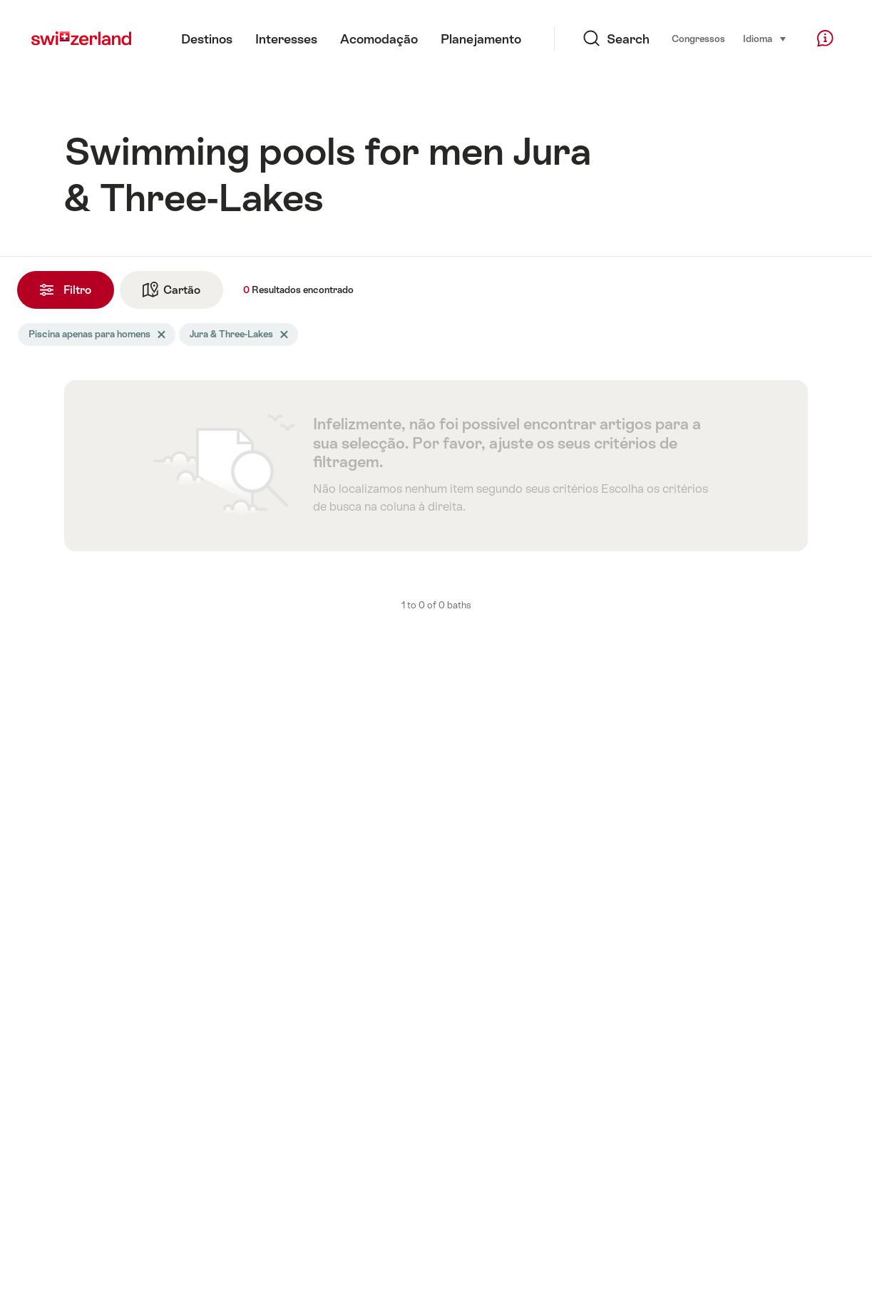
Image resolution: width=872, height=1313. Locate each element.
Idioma (765, 37)
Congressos (698, 39)
